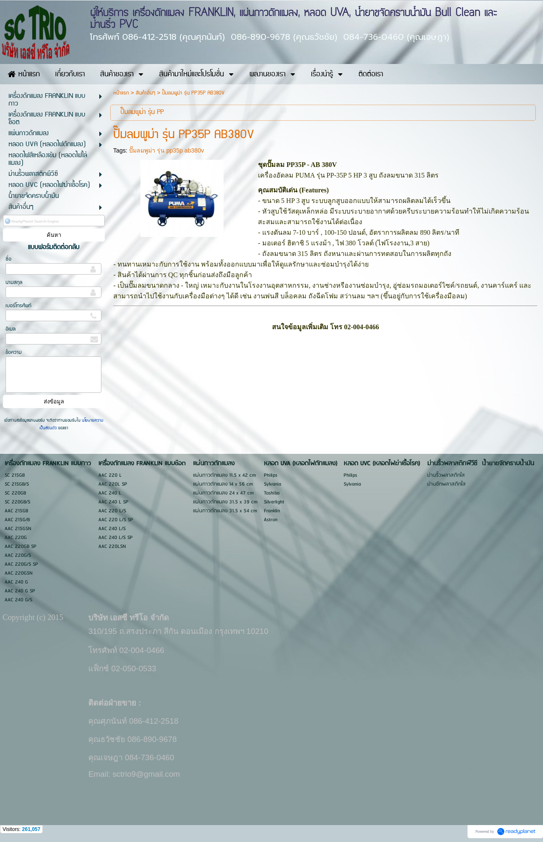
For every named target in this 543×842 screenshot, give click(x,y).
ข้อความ (14, 352)
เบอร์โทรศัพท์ (18, 305)
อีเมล (11, 329)
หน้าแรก (121, 93)
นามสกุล (14, 282)
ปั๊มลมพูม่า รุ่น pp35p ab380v (166, 150)
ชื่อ (8, 259)
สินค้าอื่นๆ (145, 93)
